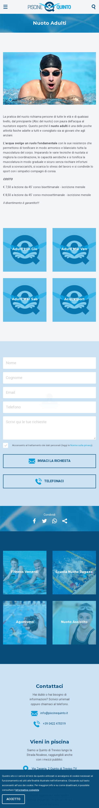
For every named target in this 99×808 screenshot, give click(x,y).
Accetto (13, 799)
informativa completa (27, 790)
